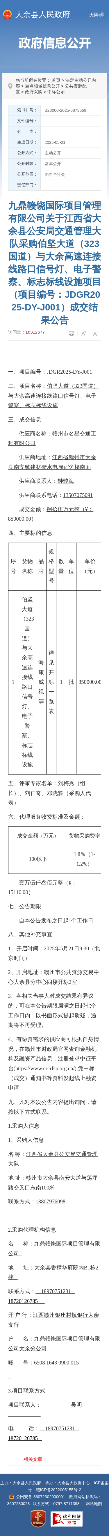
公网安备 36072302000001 (40, 1496)
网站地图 (94, 1503)
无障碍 (96, 15)
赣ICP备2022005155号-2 (58, 1489)
